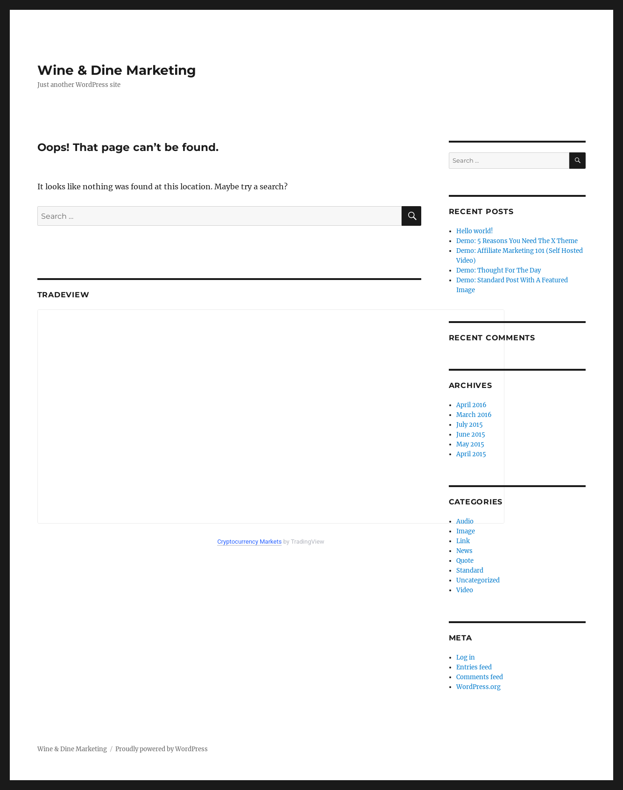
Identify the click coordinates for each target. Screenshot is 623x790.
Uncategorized (478, 580)
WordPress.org (478, 687)
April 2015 (471, 454)
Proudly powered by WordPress (161, 749)
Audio (465, 521)
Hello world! (474, 231)
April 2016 (471, 405)
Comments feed (479, 677)
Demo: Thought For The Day (498, 270)
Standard (469, 571)
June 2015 (470, 434)
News (464, 551)
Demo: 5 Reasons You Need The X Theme (517, 241)
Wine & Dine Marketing (116, 70)
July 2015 (469, 425)
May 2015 (470, 444)
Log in (465, 657)
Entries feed (474, 667)
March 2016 (474, 415)
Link (463, 541)
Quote (465, 561)
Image (465, 531)
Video (464, 590)
